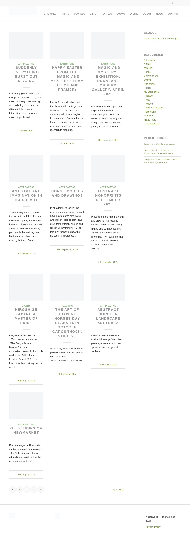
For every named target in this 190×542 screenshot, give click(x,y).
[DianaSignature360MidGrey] (23, 14)
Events (26, 305)
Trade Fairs (150, 119)
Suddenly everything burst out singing (159, 144)
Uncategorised (152, 123)
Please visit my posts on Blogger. (161, 38)
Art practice (26, 63)
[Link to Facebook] (172, 3)
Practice (148, 95)
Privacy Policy (153, 526)
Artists (147, 63)
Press (147, 99)
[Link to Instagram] (178, 3)
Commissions (151, 76)
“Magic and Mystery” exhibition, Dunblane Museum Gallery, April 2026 (108, 81)
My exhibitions (151, 91)
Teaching (67, 305)
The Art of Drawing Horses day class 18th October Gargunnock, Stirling (67, 323)
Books (147, 71)
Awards (148, 68)
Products (148, 103)
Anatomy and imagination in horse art (26, 195)
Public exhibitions (153, 107)
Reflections (150, 111)
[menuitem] (50, 14)
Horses (148, 87)
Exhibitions (67, 63)
